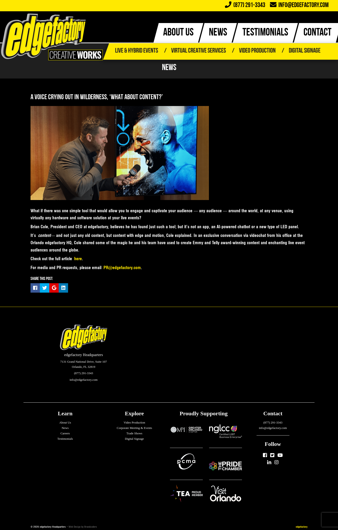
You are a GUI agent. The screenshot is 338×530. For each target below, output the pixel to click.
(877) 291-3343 (272, 422)
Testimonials (65, 438)
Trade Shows (134, 433)
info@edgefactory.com (299, 5)
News (65, 428)
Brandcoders (90, 526)
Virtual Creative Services (198, 51)
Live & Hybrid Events (136, 51)
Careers (65, 433)
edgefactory (301, 526)
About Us (65, 422)
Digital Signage (304, 51)
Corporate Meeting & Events (134, 428)
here (78, 258)
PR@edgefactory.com (122, 267)
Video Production (257, 51)
